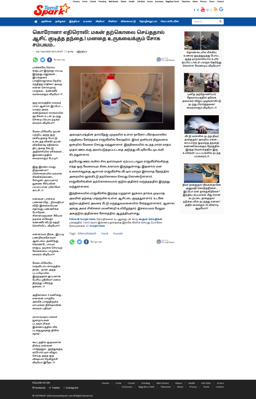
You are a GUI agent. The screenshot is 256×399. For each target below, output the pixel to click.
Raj (71, 52)
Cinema (76, 1)
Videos (123, 1)
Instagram (70, 388)
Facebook (38, 388)
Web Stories (113, 1)
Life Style (141, 1)
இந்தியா (74, 21)
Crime (84, 1)
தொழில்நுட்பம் (148, 21)
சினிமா (112, 21)
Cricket (93, 1)
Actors (150, 1)
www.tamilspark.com (62, 395)
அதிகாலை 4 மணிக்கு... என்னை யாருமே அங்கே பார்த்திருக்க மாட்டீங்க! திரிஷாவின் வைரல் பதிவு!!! (47, 302)
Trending (102, 1)
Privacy (203, 1)
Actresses (159, 1)
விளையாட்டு (128, 21)
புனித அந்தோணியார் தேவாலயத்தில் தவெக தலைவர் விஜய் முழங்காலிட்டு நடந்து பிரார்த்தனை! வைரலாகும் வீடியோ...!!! (201, 101)
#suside (117, 233)
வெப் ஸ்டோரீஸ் (170, 21)
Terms (211, 1)
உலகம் (87, 21)
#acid (104, 233)
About (195, 1)
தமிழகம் (60, 21)
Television (185, 1)
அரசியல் (46, 21)
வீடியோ (100, 21)
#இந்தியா (81, 52)
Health (132, 1)
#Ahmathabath (87, 233)
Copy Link (60, 60)
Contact (220, 1)
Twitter (54, 388)
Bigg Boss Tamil (172, 1)
